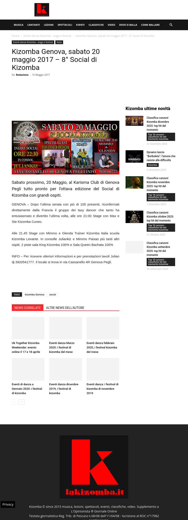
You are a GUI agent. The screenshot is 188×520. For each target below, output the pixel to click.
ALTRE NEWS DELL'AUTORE (65, 308)
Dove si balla (128, 24)
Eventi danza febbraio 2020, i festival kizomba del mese (102, 347)
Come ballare (150, 24)
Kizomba (152, 164)
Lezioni (49, 24)
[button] (171, 25)
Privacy (7, 504)
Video (111, 24)
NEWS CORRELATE (27, 308)
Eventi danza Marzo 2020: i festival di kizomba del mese (61, 347)
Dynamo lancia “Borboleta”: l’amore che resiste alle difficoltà (161, 156)
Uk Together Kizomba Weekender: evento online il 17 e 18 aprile (26, 347)
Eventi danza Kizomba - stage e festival (47, 36)
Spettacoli (65, 24)
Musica (18, 24)
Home (15, 36)
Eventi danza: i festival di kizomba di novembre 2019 (102, 389)
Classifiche (96, 24)
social (52, 294)
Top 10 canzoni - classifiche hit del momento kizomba (158, 136)
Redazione (22, 74)
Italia (59, 42)
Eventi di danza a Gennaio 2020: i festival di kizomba (27, 389)
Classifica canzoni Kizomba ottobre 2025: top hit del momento (160, 216)
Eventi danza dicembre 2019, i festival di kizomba (63, 389)
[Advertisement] (124, 9)
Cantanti (33, 24)
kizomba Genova (34, 294)
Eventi (80, 24)
